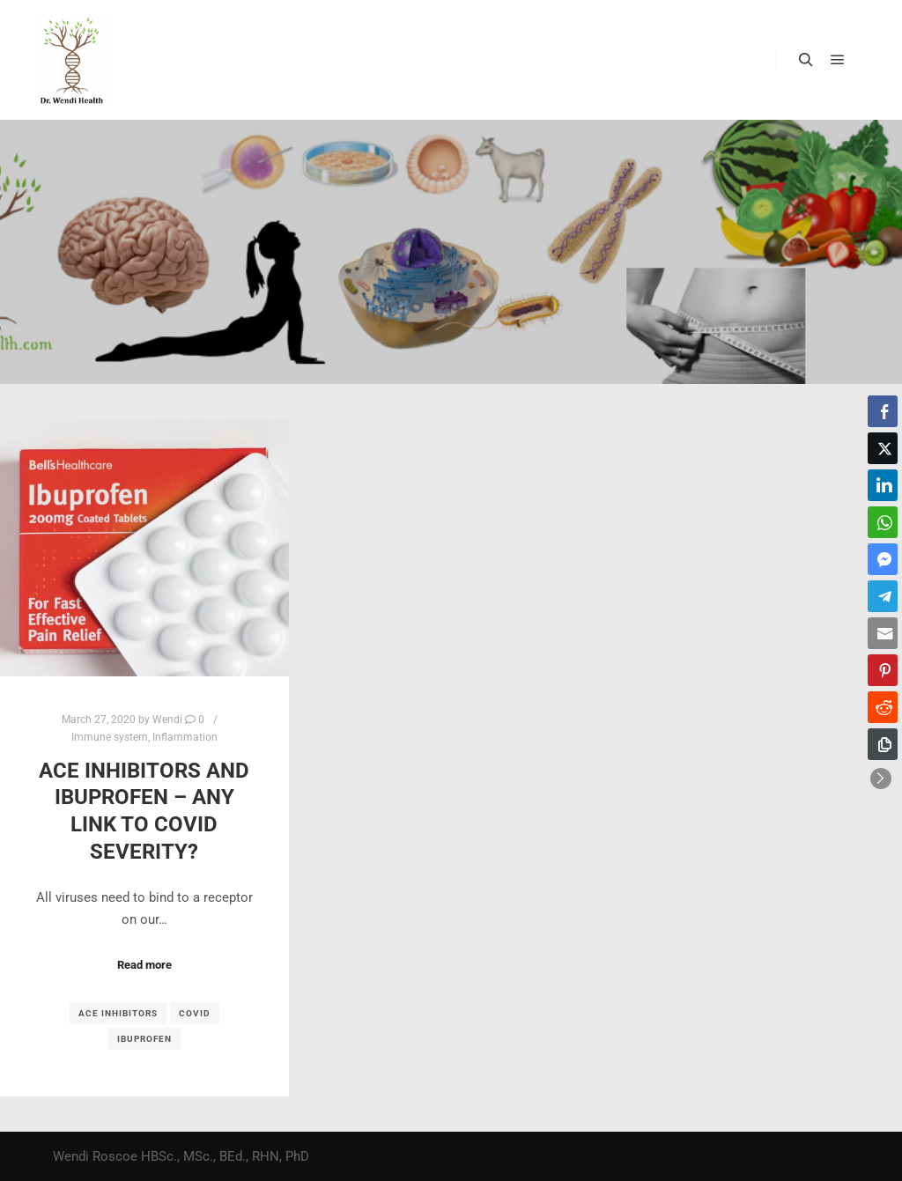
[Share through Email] (883, 633)
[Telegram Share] (883, 596)
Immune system (109, 737)
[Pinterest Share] (883, 670)
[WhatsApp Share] (883, 522)
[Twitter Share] (883, 448)
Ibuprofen (144, 1039)
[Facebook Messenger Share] (883, 559)
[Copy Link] (883, 744)
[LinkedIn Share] (883, 485)
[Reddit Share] (883, 707)
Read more (144, 964)
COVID (195, 1013)
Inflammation (185, 737)
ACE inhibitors (118, 1013)
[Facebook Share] (883, 411)
